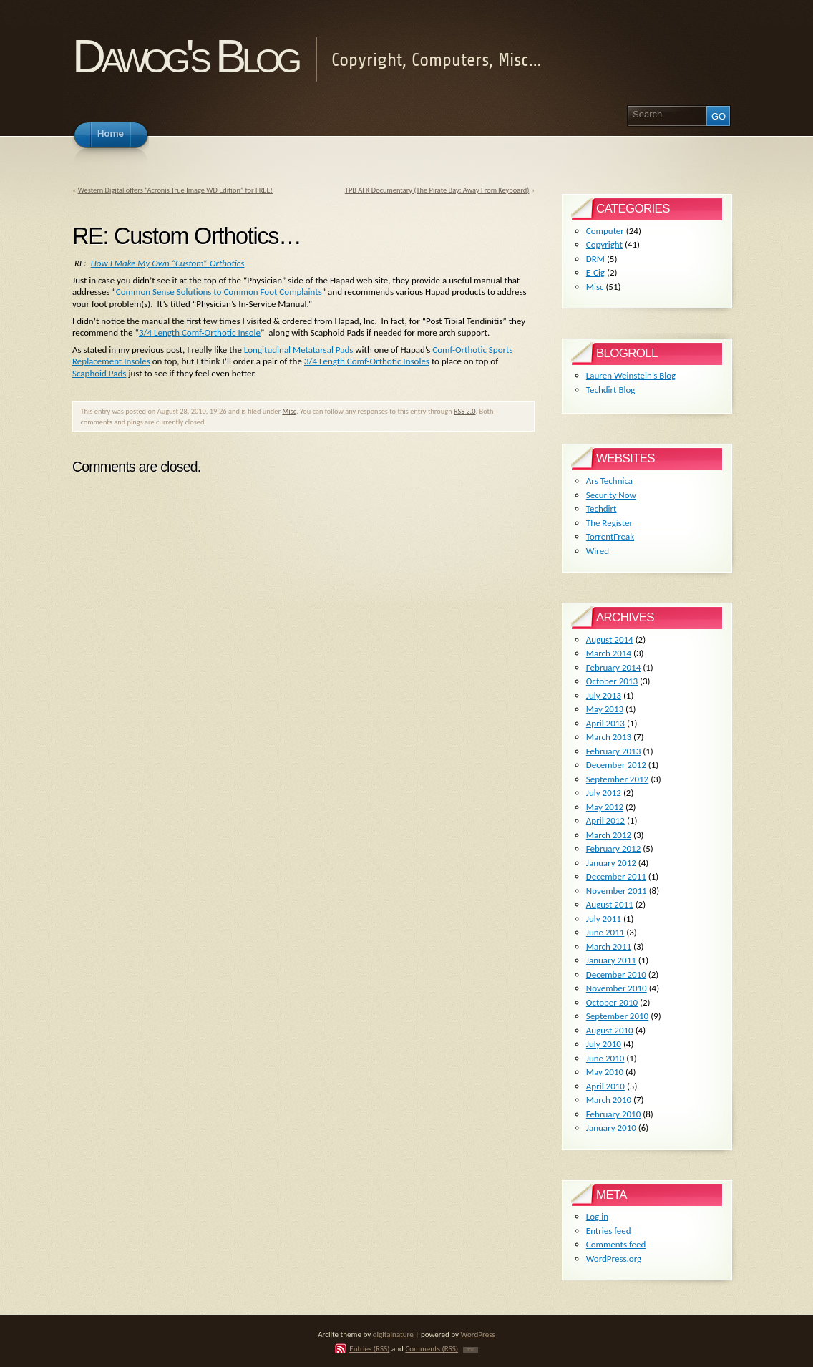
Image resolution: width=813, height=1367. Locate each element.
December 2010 (616, 974)
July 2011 (603, 918)
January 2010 (611, 1127)
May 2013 (604, 709)
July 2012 (603, 792)
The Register (609, 522)
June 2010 (605, 1058)
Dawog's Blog (185, 56)
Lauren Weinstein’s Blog (631, 375)
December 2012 (616, 764)
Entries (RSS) (369, 1348)
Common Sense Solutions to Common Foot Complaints (219, 291)
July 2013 (603, 695)
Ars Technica (609, 480)
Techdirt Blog (611, 389)
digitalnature (393, 1334)
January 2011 (611, 960)
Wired (597, 550)
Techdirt (601, 508)
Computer (605, 230)
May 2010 (604, 1071)
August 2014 (609, 639)
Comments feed (616, 1244)
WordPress (478, 1334)
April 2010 (605, 1086)
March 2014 (608, 653)
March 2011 (608, 946)
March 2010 (608, 1099)
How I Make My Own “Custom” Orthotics (168, 263)
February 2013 (613, 751)
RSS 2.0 (465, 411)
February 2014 (613, 667)
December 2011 (616, 876)
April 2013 (605, 723)
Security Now (611, 495)
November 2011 (616, 890)
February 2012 (613, 848)
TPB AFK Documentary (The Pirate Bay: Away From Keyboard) (437, 190)
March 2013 (608, 736)
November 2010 (616, 988)
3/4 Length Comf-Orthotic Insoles (366, 361)
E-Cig (595, 272)
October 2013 (612, 681)
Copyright (604, 244)
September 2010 (617, 1016)
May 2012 (604, 807)
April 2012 (605, 820)
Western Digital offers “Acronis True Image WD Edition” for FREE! (175, 190)
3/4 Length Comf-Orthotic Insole (200, 332)
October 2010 (612, 1002)
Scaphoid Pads (99, 373)
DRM (595, 258)
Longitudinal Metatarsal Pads (299, 349)
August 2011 (609, 904)
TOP (470, 1350)
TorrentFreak (610, 536)
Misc (289, 411)
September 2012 (617, 779)
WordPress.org (613, 1258)
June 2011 (605, 932)
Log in (597, 1216)
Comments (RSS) (431, 1348)
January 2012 (611, 862)
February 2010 (613, 1114)
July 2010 (603, 1043)
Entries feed (608, 1230)
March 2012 (608, 835)
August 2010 (609, 1030)
